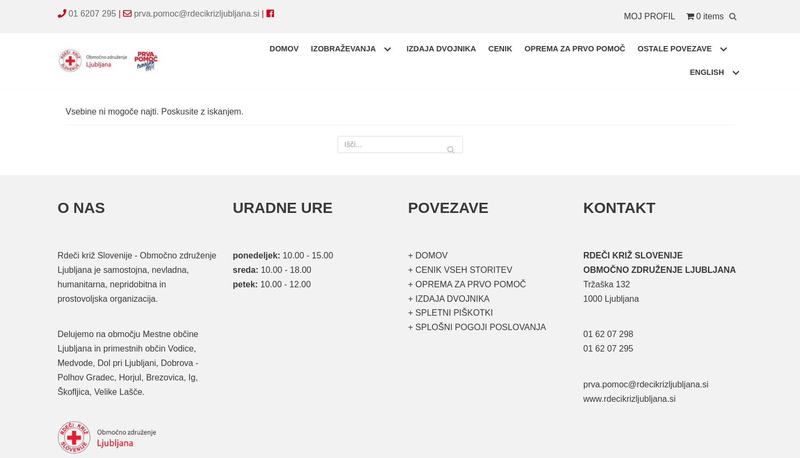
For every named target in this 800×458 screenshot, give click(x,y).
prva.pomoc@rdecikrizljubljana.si (196, 13)
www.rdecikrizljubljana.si (629, 398)
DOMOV (284, 48)
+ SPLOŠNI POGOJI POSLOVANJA (477, 327)
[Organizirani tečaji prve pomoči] (111, 61)
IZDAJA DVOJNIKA (441, 48)
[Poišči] (733, 16)
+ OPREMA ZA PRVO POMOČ (467, 284)
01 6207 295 (92, 13)
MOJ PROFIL (649, 16)
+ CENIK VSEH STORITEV (460, 269)
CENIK (501, 48)
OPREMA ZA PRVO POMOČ (574, 48)
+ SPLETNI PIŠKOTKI (450, 312)
